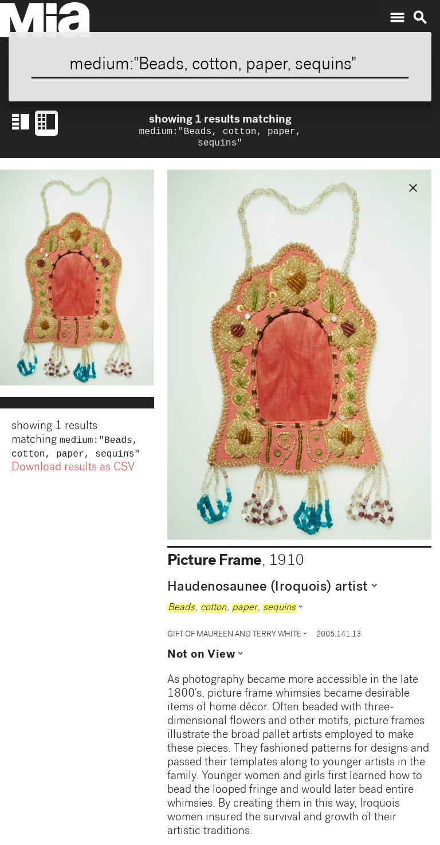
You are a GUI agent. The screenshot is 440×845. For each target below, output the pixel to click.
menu (397, 17)
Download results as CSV (73, 472)
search (420, 17)
